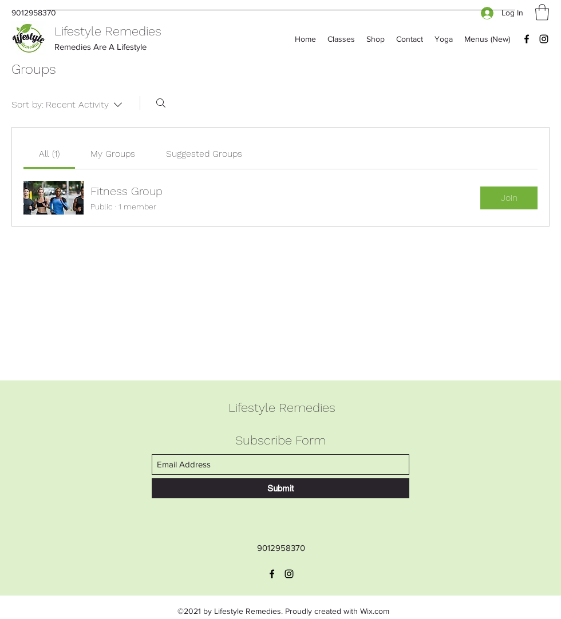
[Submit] (280, 488)
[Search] (161, 103)
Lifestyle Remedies (107, 31)
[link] (49, 153)
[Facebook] (526, 39)
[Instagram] (544, 39)
